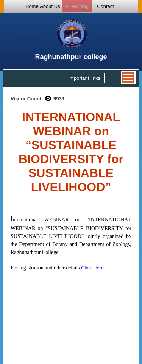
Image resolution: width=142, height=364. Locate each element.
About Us (50, 6)
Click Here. (93, 268)
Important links (84, 78)
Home (32, 6)
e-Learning (77, 6)
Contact (105, 6)
